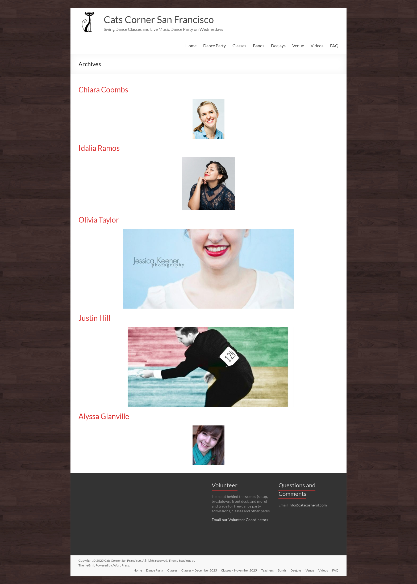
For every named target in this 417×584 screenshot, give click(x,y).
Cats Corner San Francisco (159, 19)
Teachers (266, 570)
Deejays (278, 45)
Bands (258, 45)
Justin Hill (94, 317)
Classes (239, 45)
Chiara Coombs (103, 89)
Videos (317, 45)
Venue (298, 45)
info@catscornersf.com (308, 505)
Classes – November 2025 (238, 570)
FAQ (334, 45)
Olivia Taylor (98, 219)
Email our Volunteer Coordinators (240, 519)
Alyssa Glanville (103, 416)
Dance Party (214, 45)
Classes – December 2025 (198, 570)
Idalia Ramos (99, 147)
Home (191, 45)
